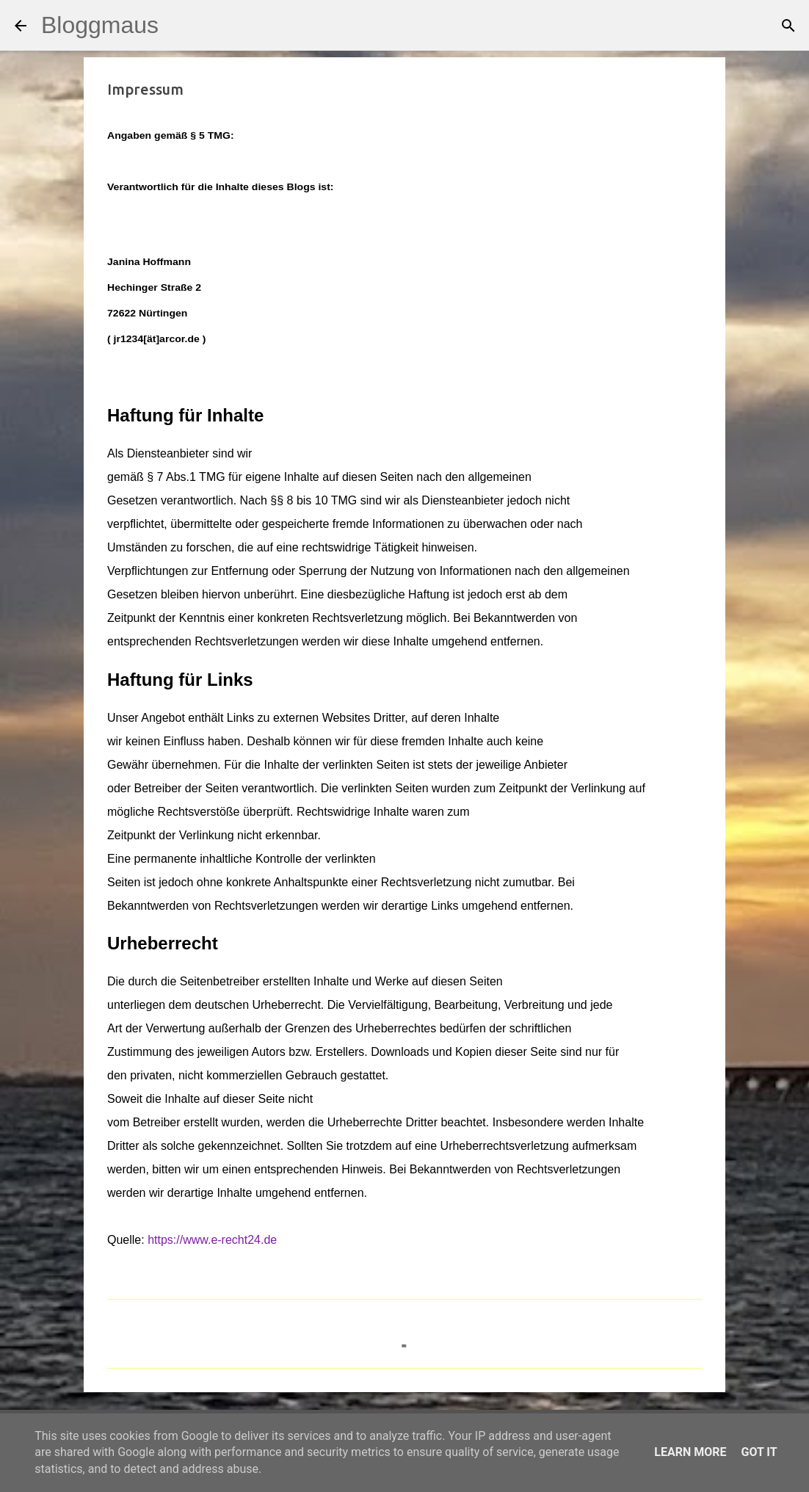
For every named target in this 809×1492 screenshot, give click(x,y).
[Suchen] (179, 25)
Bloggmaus (100, 25)
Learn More (690, 1452)
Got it (759, 1452)
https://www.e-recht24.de (212, 1240)
